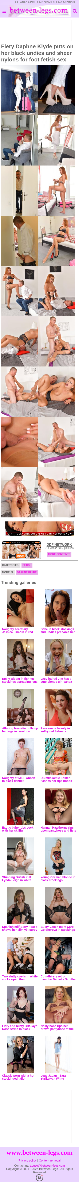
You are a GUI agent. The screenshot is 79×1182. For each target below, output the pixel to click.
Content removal (50, 1160)
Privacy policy (28, 1160)
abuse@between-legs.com (47, 1165)
